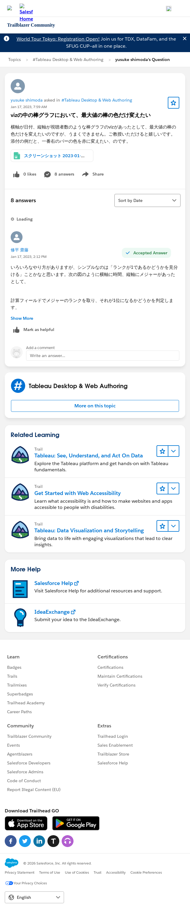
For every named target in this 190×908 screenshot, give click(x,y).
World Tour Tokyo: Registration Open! (58, 39)
